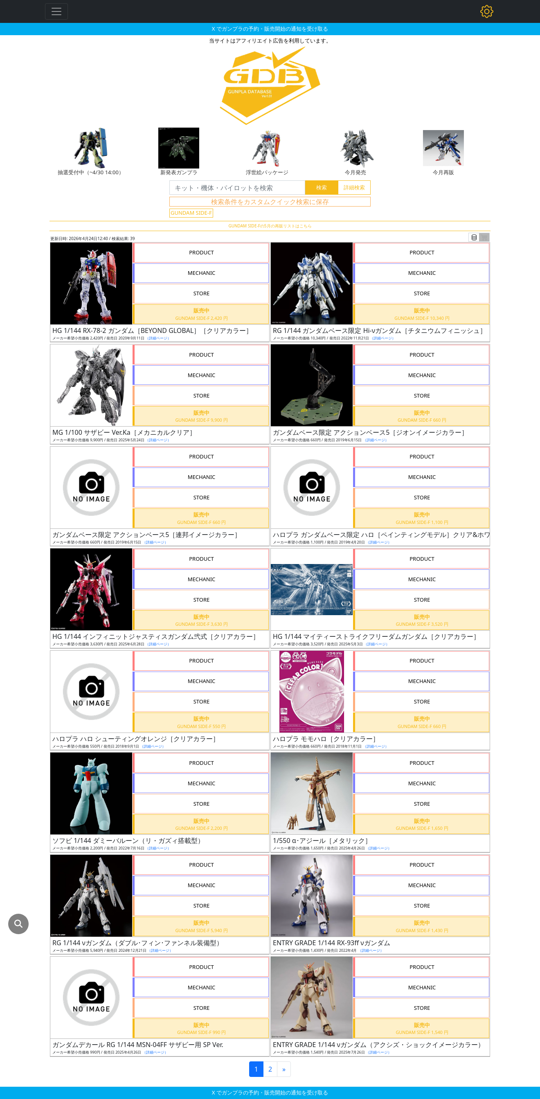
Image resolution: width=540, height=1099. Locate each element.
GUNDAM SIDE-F (191, 212)
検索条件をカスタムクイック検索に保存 (270, 201)
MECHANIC (202, 272)
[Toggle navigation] (56, 11)
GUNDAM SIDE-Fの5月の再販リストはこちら (269, 226)
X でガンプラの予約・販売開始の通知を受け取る (270, 28)
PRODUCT (201, 252)
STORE (202, 293)
